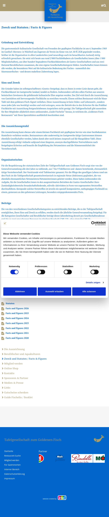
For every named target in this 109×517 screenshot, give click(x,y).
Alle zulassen (89, 291)
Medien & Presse (12, 382)
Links (5, 387)
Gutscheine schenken (14, 392)
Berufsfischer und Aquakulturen (20, 354)
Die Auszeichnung (13, 349)
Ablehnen (20, 291)
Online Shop (9, 368)
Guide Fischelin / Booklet (17, 397)
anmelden (90, 439)
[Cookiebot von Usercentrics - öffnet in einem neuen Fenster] (93, 223)
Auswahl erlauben (54, 291)
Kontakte (7, 373)
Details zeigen (93, 282)
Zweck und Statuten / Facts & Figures (24, 358)
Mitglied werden (12, 363)
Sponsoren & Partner (14, 378)
